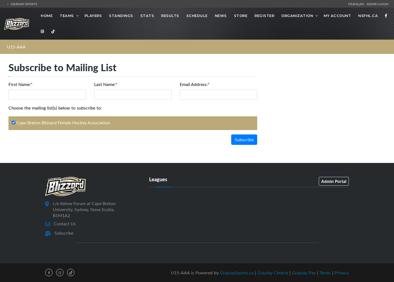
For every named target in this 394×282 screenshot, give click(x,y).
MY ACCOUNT (337, 15)
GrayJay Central (272, 273)
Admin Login (378, 4)
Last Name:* (105, 84)
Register (264, 15)
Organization (297, 15)
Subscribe (244, 140)
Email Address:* (195, 84)
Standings (121, 15)
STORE (241, 15)
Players (93, 15)
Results (170, 15)
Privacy (342, 273)
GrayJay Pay (304, 273)
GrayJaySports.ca (236, 273)
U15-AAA (16, 47)
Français (357, 4)
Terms (325, 273)
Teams (67, 15)
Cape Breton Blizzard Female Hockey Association (61, 123)
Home (47, 15)
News (221, 15)
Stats (147, 15)
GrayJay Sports (21, 4)
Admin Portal (333, 181)
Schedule (197, 15)
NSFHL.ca (368, 15)
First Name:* (20, 84)
